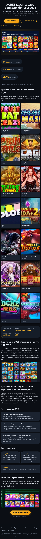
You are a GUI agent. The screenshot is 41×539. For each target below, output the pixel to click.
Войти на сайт (28, 21)
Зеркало (16, 528)
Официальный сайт (6, 528)
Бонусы (36, 528)
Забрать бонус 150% (20, 513)
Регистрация (11, 21)
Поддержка (11, 530)
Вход (22, 528)
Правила (3, 530)
